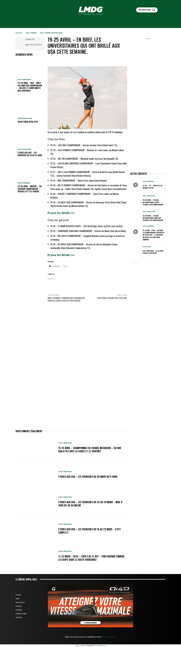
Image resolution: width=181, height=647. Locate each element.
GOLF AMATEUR (24, 79)
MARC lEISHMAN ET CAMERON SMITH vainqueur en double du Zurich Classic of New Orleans (66, 299)
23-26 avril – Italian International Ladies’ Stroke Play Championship (153, 202)
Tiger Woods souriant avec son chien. (112, 298)
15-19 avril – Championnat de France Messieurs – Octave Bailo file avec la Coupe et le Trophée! (89, 449)
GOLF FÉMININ (31, 32)
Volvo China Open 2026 (28, 121)
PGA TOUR (147, 246)
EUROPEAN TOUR (25, 118)
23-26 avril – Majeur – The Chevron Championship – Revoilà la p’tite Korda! (30, 189)
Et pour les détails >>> (61, 213)
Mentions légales (109, 637)
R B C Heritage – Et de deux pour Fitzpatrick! (153, 251)
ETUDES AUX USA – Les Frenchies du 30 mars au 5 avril (88, 476)
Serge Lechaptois (36, 44)
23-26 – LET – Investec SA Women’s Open (152, 186)
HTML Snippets (80, 645)
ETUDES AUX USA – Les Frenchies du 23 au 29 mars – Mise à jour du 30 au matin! (90, 503)
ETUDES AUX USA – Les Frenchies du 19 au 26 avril (30, 154)
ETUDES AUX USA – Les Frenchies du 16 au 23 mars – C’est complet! (89, 530)
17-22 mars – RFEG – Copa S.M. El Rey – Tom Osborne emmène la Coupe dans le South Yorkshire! (91, 557)
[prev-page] (131, 262)
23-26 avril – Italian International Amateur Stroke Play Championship (153, 217)
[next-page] (135, 262)
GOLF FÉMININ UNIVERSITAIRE (51, 32)
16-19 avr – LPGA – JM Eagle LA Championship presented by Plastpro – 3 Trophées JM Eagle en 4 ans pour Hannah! (153, 235)
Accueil (19, 32)
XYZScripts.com (100, 645)
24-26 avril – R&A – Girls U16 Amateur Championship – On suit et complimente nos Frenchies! (30, 86)
